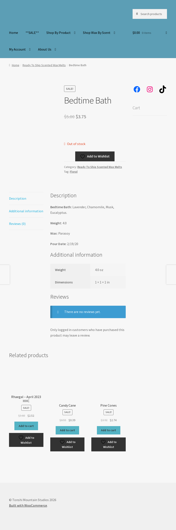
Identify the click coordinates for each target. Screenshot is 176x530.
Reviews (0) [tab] (17, 224)
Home (13, 32)
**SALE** (32, 32)
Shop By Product (58, 32)
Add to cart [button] (26, 426)
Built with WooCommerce (28, 505)
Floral (74, 172)
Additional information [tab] (26, 211)
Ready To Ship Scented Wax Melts (44, 65)
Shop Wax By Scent (96, 32)
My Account (17, 49)
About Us (44, 49)
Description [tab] (17, 198)
